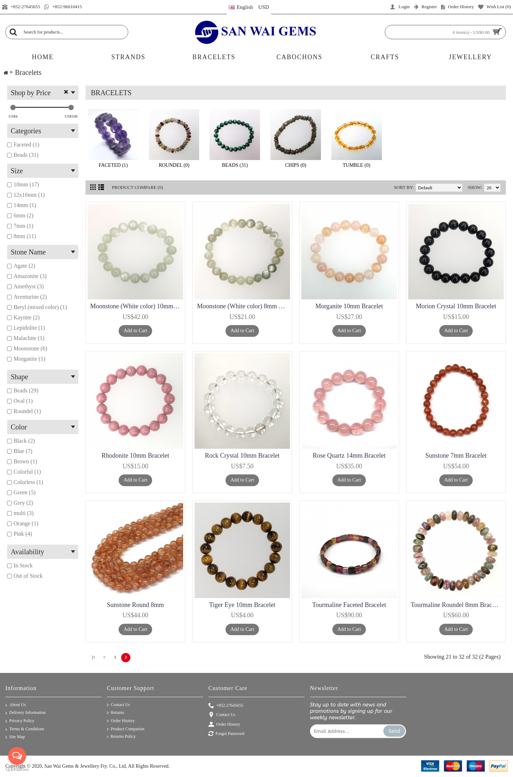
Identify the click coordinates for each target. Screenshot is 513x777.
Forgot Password (226, 734)
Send (394, 731)
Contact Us (118, 705)
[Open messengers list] (17, 756)
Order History (121, 721)
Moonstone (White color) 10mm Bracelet (136, 306)
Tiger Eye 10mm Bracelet (242, 604)
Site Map (15, 737)
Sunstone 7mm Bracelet (456, 455)
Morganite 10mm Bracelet (349, 306)
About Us (15, 705)
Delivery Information (25, 713)
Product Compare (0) (137, 187)
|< (93, 657)
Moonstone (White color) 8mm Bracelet (243, 306)
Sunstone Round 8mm (135, 604)
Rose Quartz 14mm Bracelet (349, 455)
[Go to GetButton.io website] (17, 769)
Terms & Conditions (24, 729)
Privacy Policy (19, 721)
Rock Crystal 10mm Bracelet (242, 455)
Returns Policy (121, 736)
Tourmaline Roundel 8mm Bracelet (456, 604)
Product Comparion (125, 729)
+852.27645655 (225, 706)
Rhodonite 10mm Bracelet (135, 455)
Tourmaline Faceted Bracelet (349, 604)
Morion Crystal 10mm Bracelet (456, 306)
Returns (115, 713)
